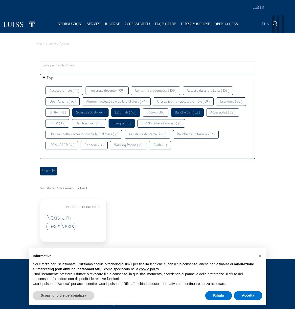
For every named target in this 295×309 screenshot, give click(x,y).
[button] (260, 256)
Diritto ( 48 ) (57, 112)
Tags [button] (50, 78)
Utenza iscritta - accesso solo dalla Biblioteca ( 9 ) (83, 134)
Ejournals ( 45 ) (125, 112)
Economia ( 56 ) (231, 102)
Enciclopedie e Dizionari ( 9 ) (161, 123)
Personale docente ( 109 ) (107, 91)
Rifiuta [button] (218, 295)
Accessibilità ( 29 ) (222, 112)
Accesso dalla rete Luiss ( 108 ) (208, 91)
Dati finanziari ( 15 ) (89, 123)
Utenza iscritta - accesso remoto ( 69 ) (183, 102)
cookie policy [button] (149, 269)
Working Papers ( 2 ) (128, 145)
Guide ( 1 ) (160, 145)
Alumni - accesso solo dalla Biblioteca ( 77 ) (116, 102)
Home (40, 44)
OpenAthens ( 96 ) (62, 102)
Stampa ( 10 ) (122, 123)
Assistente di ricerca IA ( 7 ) (147, 134)
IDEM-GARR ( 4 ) (61, 145)
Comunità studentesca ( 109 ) (155, 91)
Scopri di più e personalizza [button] (63, 295)
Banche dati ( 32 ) (187, 112)
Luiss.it (258, 7)
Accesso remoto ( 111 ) (64, 91)
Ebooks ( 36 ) (155, 112)
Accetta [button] (248, 295)
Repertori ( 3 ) (94, 145)
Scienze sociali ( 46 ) (90, 112)
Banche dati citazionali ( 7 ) (196, 134)
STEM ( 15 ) (57, 123)
